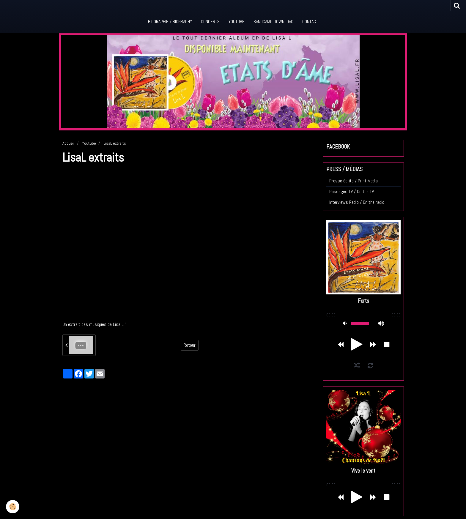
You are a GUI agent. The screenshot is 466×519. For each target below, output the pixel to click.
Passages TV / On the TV (351, 191)
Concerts (210, 21)
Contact (310, 21)
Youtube (237, 21)
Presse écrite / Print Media (353, 181)
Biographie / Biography (170, 21)
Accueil (68, 143)
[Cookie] (12, 506)
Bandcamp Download (273, 21)
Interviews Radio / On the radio (356, 202)
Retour (190, 345)
